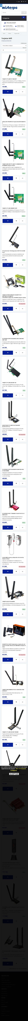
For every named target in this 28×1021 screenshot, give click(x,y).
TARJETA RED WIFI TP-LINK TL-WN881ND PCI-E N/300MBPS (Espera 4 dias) (13, 164)
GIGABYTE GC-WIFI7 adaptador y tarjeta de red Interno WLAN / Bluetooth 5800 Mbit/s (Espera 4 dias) (14, 645)
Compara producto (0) (6, 40)
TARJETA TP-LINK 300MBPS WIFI (9, 208)
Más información (21, 768)
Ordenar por (24, 43)
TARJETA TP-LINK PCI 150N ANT (9, 79)
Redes (9, 33)
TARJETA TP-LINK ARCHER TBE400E (10, 732)
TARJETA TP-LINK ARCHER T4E (9, 382)
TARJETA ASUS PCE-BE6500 (8, 601)
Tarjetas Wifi (16, 33)
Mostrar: (25, 47)
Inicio (4, 33)
